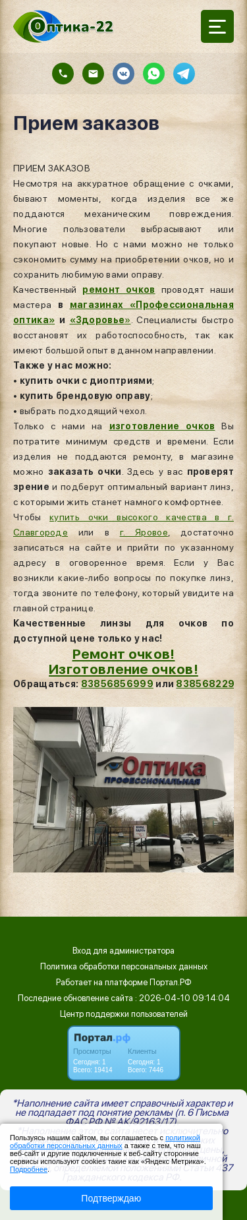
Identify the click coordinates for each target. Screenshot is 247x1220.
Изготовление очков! (123, 669)
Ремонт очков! (123, 654)
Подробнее (28, 1169)
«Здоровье (97, 320)
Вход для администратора (123, 951)
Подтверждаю (111, 1198)
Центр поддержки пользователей (124, 1014)
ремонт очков (118, 289)
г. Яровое (144, 532)
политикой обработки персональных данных (105, 1141)
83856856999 (117, 684)
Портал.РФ (171, 982)
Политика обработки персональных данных (123, 966)
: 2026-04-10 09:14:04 (182, 998)
